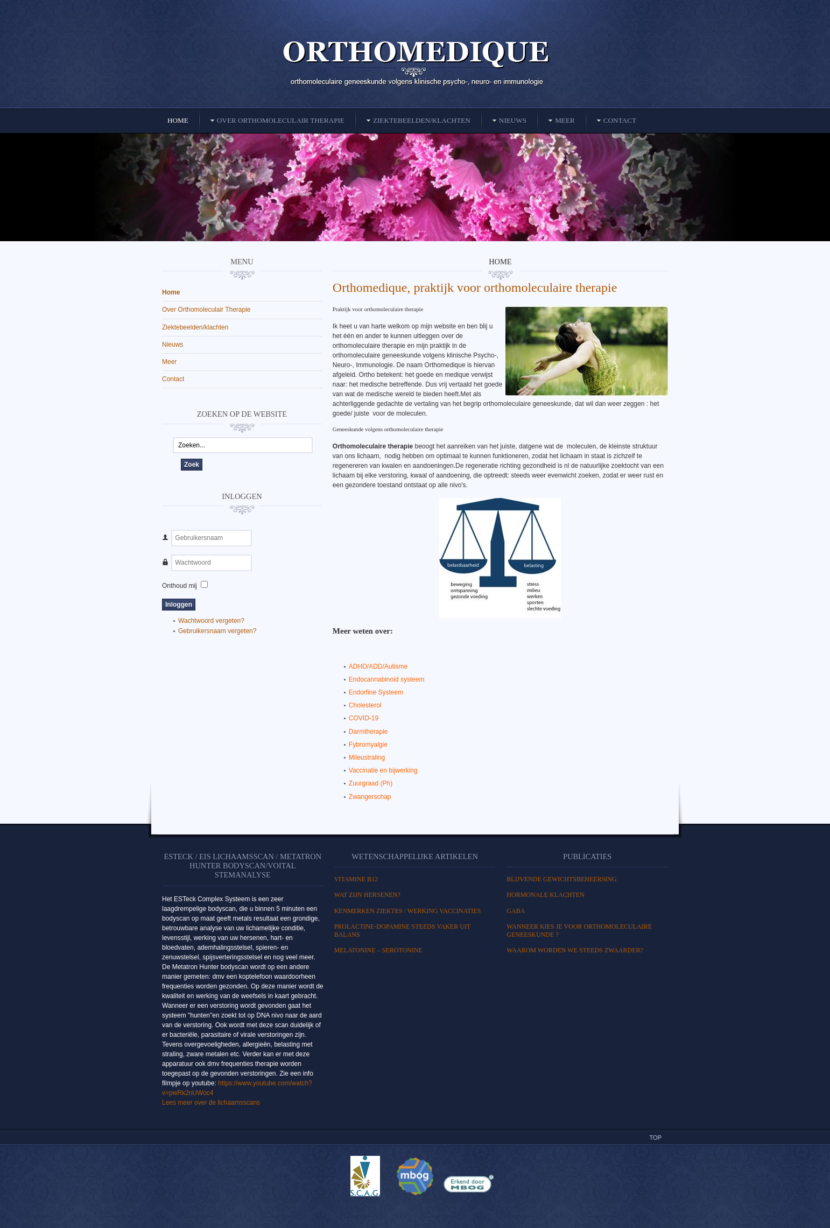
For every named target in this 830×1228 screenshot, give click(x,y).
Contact (173, 379)
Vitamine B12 (356, 879)
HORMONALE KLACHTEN (545, 895)
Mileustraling (367, 757)
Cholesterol (365, 705)
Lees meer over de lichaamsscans (211, 1102)
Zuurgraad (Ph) (370, 783)
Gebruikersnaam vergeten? (217, 631)
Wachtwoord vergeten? (211, 620)
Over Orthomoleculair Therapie (206, 309)
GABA (516, 911)
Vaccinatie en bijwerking (383, 770)
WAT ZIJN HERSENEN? (367, 895)
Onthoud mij (179, 586)
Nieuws (172, 344)
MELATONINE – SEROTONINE (378, 950)
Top (656, 1137)
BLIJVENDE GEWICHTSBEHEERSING (561, 879)
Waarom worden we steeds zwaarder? (575, 950)
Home (171, 292)
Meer (169, 362)
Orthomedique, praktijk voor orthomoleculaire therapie (475, 287)
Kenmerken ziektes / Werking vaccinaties (407, 911)
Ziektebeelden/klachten (195, 327)
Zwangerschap (370, 797)
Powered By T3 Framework (415, 1208)
